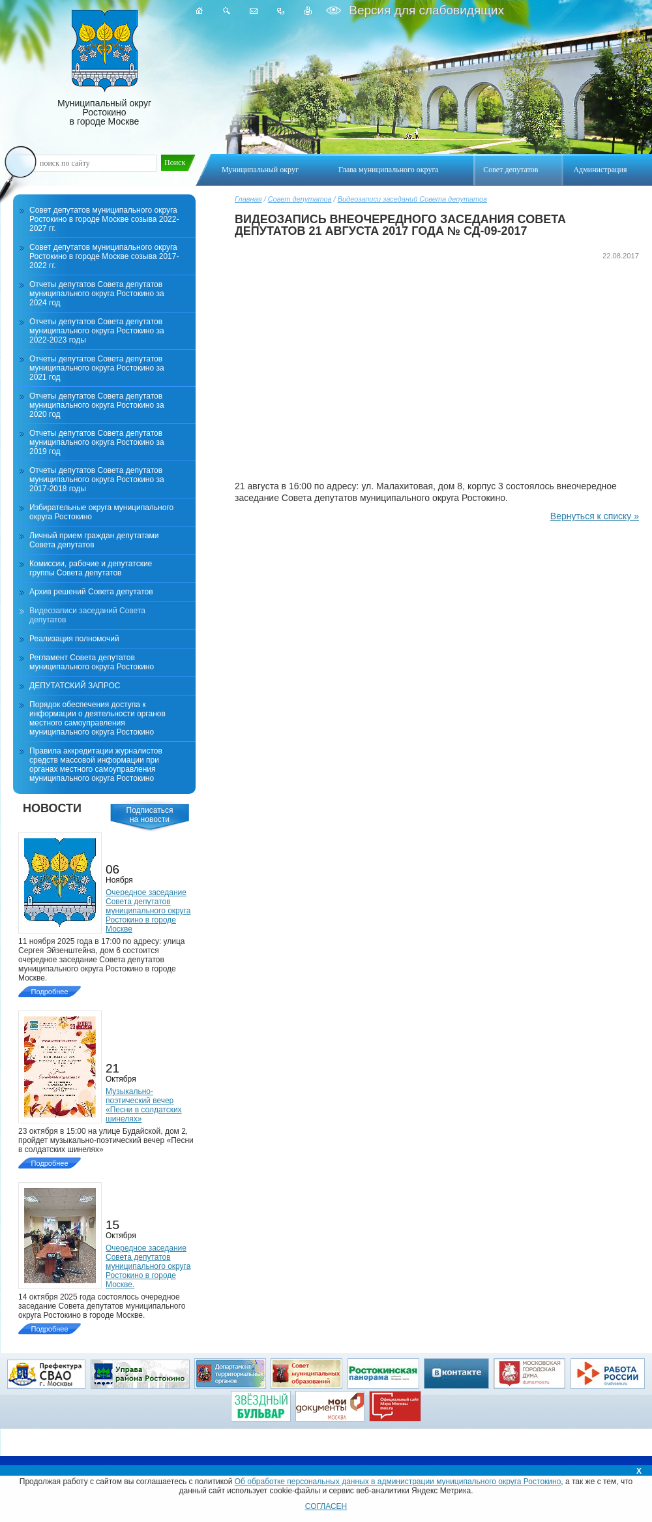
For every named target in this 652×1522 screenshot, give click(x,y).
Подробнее (49, 992)
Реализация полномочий (74, 638)
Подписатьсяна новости (149, 815)
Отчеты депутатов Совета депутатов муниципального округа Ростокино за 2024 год (96, 293)
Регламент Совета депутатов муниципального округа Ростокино (91, 662)
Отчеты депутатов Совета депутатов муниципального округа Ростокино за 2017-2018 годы (96, 479)
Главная (248, 199)
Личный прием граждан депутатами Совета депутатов (94, 540)
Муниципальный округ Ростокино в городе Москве (104, 68)
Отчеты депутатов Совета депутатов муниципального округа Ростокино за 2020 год (96, 405)
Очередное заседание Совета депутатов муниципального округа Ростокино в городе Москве (148, 911)
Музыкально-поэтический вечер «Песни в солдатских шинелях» (144, 1105)
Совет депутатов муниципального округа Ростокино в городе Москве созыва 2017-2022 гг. (104, 256)
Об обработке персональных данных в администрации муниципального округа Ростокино (398, 1481)
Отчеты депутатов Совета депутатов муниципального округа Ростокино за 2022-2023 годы (96, 330)
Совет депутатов (300, 199)
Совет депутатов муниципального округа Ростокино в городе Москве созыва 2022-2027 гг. (104, 219)
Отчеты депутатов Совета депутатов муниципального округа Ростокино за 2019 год (96, 442)
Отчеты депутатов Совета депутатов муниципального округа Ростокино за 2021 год (96, 368)
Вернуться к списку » (594, 516)
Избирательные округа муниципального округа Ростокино (101, 512)
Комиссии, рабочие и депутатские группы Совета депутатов (90, 568)
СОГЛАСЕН (326, 1506)
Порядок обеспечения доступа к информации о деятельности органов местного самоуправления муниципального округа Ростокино (97, 718)
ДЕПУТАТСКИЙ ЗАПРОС (74, 685)
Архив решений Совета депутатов (91, 591)
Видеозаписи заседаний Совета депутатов (412, 199)
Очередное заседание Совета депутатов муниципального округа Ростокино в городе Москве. (148, 1266)
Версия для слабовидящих (425, 10)
